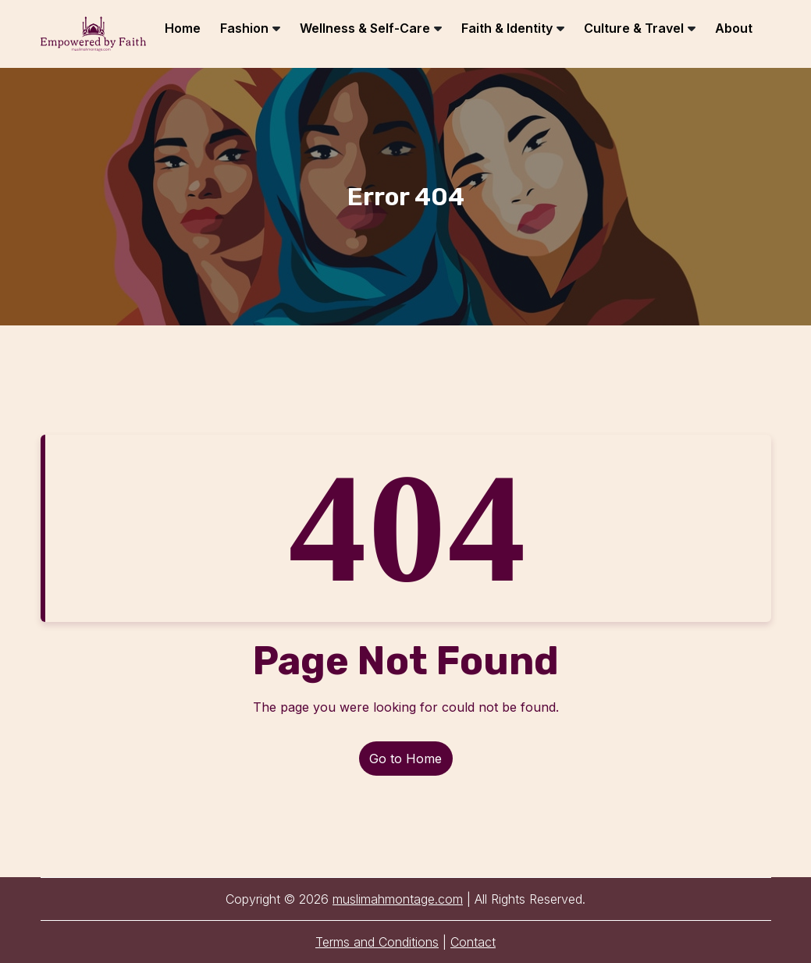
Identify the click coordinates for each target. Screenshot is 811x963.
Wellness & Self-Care (365, 28)
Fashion (244, 28)
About (733, 28)
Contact (473, 942)
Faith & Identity (507, 28)
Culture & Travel (634, 28)
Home (183, 28)
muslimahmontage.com (398, 899)
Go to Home (405, 758)
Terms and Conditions (377, 942)
